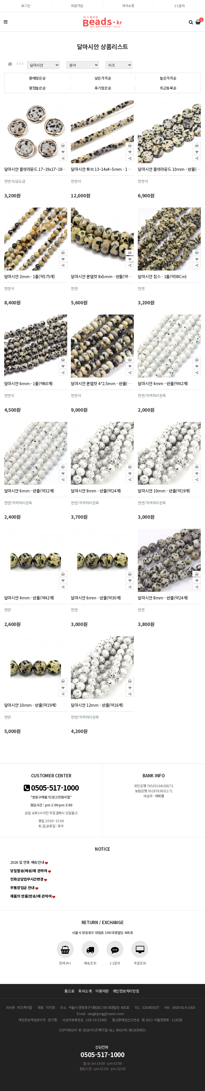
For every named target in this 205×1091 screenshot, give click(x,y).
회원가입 (77, 5)
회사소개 (84, 991)
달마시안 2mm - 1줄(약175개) (29, 276)
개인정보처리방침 (126, 991)
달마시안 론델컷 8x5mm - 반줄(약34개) (104, 276)
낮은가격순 (103, 78)
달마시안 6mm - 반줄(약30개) (96, 598)
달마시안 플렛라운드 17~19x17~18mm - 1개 (41, 169)
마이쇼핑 (128, 5)
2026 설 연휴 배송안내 (27, 862)
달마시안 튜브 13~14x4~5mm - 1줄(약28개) (108, 169)
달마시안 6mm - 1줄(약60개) (28, 383)
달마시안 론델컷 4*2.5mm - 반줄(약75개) (105, 383)
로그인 (25, 5)
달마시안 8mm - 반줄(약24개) (96, 491)
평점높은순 (37, 88)
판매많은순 (37, 78)
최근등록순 (168, 88)
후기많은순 (103, 88)
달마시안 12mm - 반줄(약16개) (97, 705)
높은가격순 (168, 78)
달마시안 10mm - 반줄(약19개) (164, 491)
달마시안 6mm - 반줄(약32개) (29, 491)
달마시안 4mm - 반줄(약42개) (163, 383)
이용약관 (102, 991)
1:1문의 (179, 5)
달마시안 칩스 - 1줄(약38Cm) (162, 276)
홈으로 (69, 991)
